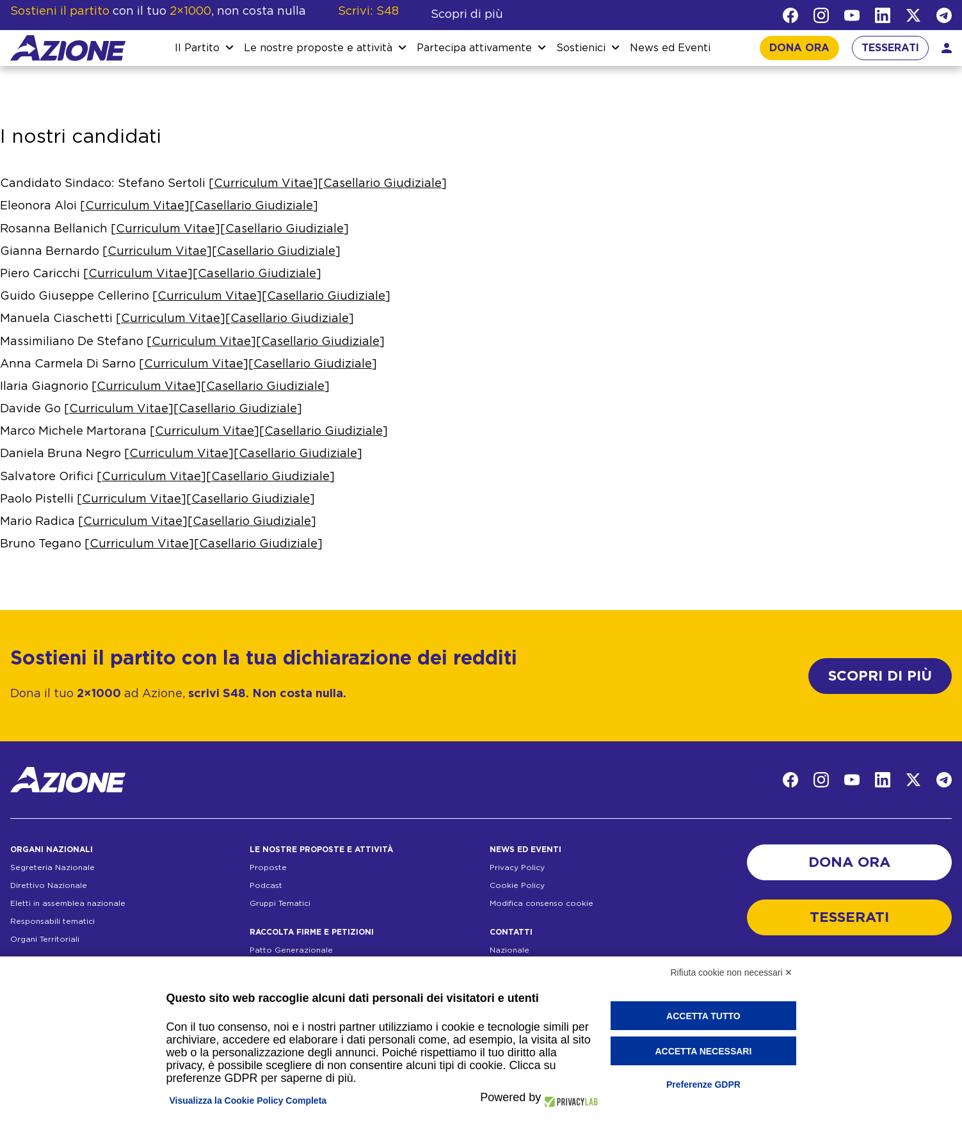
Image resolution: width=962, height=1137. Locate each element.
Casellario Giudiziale (382, 184)
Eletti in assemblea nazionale (67, 903)
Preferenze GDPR (703, 1084)
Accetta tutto (703, 1016)
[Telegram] (944, 15)
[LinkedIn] (882, 15)
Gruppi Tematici (280, 903)
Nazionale (509, 950)
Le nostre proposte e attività (318, 48)
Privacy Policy (517, 867)
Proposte (268, 867)
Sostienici (580, 48)
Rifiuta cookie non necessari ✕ (732, 972)
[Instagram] (821, 15)
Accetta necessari (703, 1051)
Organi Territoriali (44, 939)
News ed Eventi (670, 48)
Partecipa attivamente (474, 48)
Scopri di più (467, 14)
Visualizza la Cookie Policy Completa (248, 1100)
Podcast (266, 885)
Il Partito (197, 48)
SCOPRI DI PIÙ (880, 676)
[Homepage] (67, 48)
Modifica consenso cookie (541, 903)
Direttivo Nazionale (48, 885)
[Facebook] (790, 15)
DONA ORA (799, 48)
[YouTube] (852, 15)
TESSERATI (890, 48)
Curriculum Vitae (263, 184)
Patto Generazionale (291, 950)
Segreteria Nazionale (52, 867)
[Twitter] (913, 15)
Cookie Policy (517, 885)
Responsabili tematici (52, 921)
